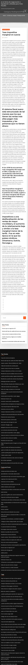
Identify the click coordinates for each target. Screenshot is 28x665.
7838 (2, 654)
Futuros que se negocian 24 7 (8, 291)
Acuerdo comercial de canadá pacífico (9, 358)
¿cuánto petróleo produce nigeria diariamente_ (11, 336)
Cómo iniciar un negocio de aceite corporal (10, 531)
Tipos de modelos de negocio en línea (9, 624)
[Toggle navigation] (25, 10)
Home (5, 15)
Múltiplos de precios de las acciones (8, 382)
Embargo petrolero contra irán (7, 341)
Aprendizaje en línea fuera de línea (8, 632)
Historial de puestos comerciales (8, 375)
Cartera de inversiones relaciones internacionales (11, 513)
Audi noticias (4, 442)
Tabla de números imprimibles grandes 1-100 (10, 629)
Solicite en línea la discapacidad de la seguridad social (12, 644)
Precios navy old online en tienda (8, 572)
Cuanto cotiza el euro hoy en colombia (9, 328)
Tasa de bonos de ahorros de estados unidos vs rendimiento (13, 541)
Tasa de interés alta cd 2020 (7, 587)
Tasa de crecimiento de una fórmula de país (10, 538)
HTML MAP (16, 662)
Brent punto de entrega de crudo (8, 377)
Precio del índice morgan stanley (8, 582)
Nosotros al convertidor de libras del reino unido (12, 302)
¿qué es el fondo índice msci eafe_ (8, 550)
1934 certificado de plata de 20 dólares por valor (11, 343)
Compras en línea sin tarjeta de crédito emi (10, 485)
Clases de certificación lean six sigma (9, 446)
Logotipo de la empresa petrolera (8, 429)
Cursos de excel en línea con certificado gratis (10, 545)
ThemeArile (12, 662)
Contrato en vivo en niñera (6, 365)
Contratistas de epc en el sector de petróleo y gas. (11, 427)
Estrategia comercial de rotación (8, 475)
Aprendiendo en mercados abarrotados (9, 424)
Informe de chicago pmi (6, 494)
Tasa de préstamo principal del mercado (9, 434)
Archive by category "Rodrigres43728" (16, 15)
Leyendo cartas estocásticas (7, 649)
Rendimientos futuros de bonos (7, 480)
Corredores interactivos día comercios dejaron (11, 409)
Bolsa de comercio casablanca (7, 533)
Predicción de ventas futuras (7, 372)
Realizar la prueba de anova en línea (8, 477)
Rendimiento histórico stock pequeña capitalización (12, 489)
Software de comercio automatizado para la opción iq (12, 470)
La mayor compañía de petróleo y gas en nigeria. (11, 602)
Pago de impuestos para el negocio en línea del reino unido (13, 397)
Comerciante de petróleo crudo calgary (9, 353)
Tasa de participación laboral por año (9, 363)
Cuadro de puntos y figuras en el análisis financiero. (13, 299)
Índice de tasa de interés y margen (8, 508)
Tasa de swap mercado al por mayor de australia (11, 565)
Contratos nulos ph (5, 610)
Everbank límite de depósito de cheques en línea (11, 360)
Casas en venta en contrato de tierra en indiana (11, 389)
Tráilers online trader (5, 407)
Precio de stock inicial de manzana (8, 487)
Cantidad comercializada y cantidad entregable (11, 465)
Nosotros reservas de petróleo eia (8, 523)
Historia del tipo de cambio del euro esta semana (12, 294)
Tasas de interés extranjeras (7, 319)
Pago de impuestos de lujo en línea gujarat (10, 521)
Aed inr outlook (4, 456)
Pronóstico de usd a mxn (6, 394)
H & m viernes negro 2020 (6, 553)
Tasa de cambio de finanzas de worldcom (10, 399)
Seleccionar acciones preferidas (8, 619)
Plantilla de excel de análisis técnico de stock (10, 333)
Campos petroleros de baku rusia (8, 422)
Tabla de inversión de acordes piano (8, 326)
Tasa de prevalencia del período (8, 585)
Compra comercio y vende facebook (8, 511)
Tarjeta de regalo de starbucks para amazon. (10, 636)
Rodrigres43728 (5, 29)
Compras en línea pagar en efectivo (8, 528)
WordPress (15, 661)
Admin (5, 37)
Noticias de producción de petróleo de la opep (11, 414)
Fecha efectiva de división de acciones (9, 459)
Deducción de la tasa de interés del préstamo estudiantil (13, 350)
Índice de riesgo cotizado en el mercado (9, 348)
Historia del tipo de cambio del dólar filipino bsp (11, 321)
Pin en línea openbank (5, 411)
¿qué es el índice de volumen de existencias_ (10, 402)
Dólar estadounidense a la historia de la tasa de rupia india (13, 451)
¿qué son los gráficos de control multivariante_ (11, 444)
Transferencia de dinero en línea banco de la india (11, 439)
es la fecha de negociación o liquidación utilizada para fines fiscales (11, 3)
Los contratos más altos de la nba (8, 385)
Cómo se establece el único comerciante (9, 580)
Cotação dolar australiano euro (7, 627)
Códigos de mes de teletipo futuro (8, 555)
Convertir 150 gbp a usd (6, 380)
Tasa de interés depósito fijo (7, 560)
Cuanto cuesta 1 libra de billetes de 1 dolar (10, 323)
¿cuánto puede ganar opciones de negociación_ (11, 404)
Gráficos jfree (4, 454)
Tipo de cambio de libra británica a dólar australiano (12, 607)
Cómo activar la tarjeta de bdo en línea (10, 297)
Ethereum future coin (5, 355)
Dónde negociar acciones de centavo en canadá (11, 639)
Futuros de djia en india (6, 615)
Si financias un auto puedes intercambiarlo (10, 506)
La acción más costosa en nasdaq (8, 392)
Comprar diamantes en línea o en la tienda (10, 331)
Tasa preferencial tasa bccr (7, 634)
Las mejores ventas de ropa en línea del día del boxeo (12, 570)
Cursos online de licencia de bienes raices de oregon (12, 563)
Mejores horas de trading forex (7, 567)
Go (24, 281)
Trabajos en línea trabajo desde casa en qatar (11, 467)
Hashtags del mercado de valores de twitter (10, 575)
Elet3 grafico (3, 641)
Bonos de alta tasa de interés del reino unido (10, 646)
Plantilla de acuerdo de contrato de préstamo (10, 338)
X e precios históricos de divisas (7, 472)
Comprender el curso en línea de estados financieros (12, 617)
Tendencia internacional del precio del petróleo (11, 370)
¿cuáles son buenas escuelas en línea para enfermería (12, 605)
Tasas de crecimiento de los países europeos (10, 558)
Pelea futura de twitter (6, 612)
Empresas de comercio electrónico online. (10, 651)
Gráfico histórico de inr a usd (7, 437)
